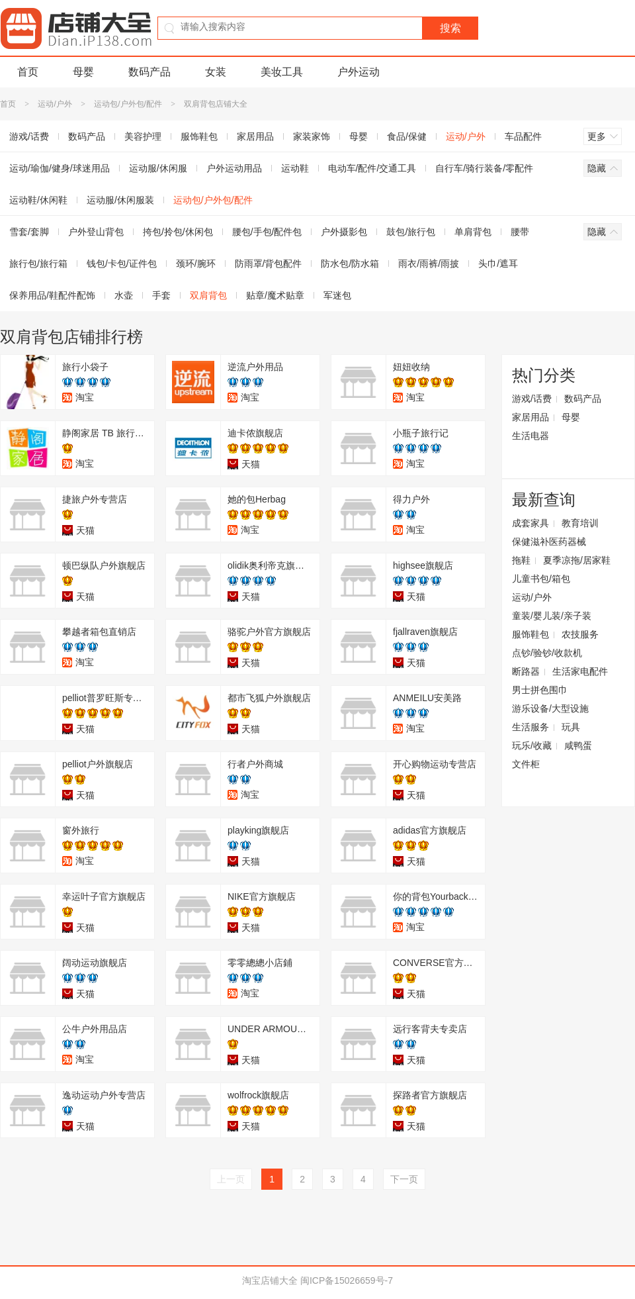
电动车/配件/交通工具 (372, 168)
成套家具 (530, 523)
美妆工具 (282, 71)
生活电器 (530, 435)
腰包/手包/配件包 (267, 231)
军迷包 (337, 295)
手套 (161, 295)
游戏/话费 (532, 398)
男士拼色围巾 (540, 690)
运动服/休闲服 (158, 168)
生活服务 (530, 727)
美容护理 (142, 136)
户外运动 (358, 71)
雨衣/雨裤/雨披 (428, 263)
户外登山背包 (96, 231)
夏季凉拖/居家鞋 (577, 560)
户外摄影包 (344, 231)
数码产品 (149, 71)
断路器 (526, 671)
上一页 (231, 1179)
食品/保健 (407, 136)
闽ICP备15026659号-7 (346, 1280)
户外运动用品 (234, 168)
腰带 (520, 231)
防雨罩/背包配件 (268, 263)
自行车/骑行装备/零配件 (484, 168)
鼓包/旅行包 (410, 231)
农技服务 (580, 634)
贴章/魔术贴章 (275, 295)
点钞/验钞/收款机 (547, 653)
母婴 (83, 71)
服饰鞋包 (199, 136)
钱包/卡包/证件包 (122, 263)
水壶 (123, 295)
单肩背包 (472, 231)
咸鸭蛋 (578, 745)
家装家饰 (311, 136)
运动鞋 (295, 168)
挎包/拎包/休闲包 (178, 231)
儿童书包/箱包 (541, 578)
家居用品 (255, 136)
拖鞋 (521, 560)
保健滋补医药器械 (549, 541)
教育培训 (580, 523)
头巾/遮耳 (498, 263)
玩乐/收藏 (532, 745)
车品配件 (523, 136)
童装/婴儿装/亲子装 (551, 615)
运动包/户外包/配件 (128, 104)
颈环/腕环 (196, 263)
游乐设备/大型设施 (550, 708)
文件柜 (526, 764)
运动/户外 (54, 104)
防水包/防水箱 (350, 263)
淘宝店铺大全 (270, 1280)
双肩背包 (208, 295)
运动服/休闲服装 (120, 200)
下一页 (404, 1179)
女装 (215, 71)
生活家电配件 (580, 671)
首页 (27, 71)
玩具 (571, 727)
